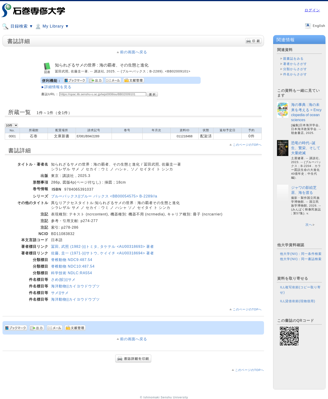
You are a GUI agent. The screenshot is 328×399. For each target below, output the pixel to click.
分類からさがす (295, 69)
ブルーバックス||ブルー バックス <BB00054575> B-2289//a (104, 196)
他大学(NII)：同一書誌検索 (301, 259)
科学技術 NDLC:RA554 (71, 273)
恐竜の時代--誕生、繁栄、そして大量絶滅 (305, 148)
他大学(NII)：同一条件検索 (301, 254)
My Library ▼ (51, 26)
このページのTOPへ (247, 144)
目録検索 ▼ (17, 26)
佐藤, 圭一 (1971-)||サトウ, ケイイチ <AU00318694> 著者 (102, 253)
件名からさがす (295, 74)
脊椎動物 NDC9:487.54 (71, 260)
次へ (308, 224)
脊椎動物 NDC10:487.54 (73, 266)
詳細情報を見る (58, 87)
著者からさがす (295, 64)
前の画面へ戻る (133, 52)
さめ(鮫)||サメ (63, 279)
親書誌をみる (293, 58)
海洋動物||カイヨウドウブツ (75, 286)
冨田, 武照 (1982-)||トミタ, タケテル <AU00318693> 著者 (102, 246)
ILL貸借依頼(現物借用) (297, 301)
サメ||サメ (60, 293)
